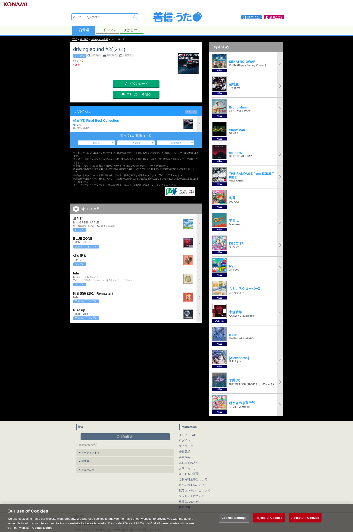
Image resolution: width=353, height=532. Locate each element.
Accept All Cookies (305, 522)
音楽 (83, 30)
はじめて (132, 30)
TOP (74, 39)
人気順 (136, 142)
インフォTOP (187, 434)
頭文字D (84, 39)
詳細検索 (127, 436)
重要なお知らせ (189, 501)
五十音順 (176, 142)
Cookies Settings (234, 522)
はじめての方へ (189, 462)
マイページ (186, 446)
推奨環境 (184, 507)
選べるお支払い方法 (192, 485)
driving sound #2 (99, 39)
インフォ (108, 30)
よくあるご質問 (189, 473)
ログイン (184, 440)
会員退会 (184, 457)
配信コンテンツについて (194, 490)
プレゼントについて (192, 496)
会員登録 (184, 451)
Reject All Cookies (269, 522)
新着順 (96, 142)
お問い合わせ (187, 468)
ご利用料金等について (193, 479)
